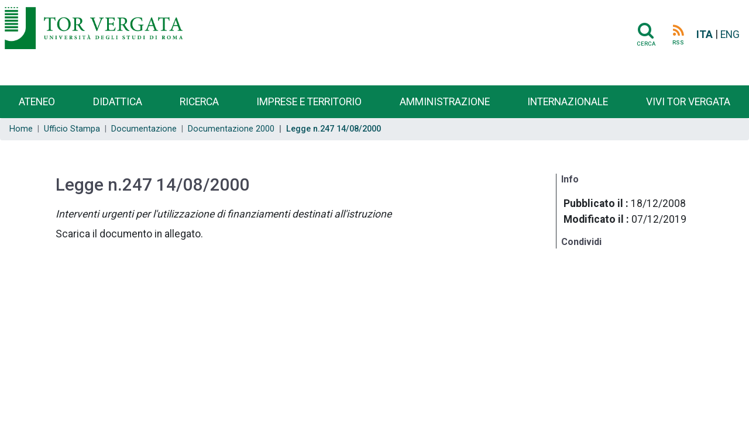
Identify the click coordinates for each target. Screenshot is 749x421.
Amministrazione (445, 102)
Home (21, 129)
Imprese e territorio (309, 102)
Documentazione (144, 129)
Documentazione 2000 (231, 129)
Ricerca (199, 102)
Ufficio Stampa (72, 129)
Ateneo (37, 102)
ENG (730, 34)
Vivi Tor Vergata (688, 102)
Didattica (117, 102)
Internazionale (567, 102)
